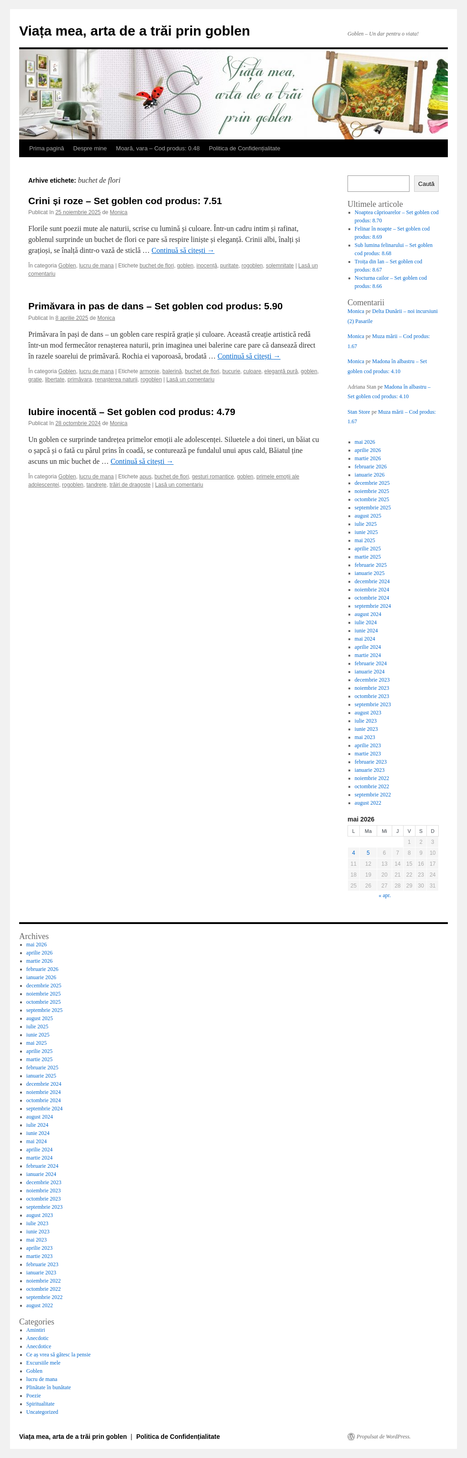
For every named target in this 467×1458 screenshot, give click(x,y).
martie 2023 (368, 753)
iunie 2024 (366, 630)
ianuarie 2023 (370, 770)
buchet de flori (157, 265)
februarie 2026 (371, 466)
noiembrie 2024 (372, 589)
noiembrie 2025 (372, 491)
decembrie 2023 (372, 680)
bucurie (231, 371)
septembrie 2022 (373, 794)
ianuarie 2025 (370, 573)
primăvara (79, 379)
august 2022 (368, 803)
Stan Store (359, 412)
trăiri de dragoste (129, 485)
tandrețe (96, 485)
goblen (185, 265)
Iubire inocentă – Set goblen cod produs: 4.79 (131, 411)
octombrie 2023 (372, 696)
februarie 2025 (371, 565)
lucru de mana (96, 265)
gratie (35, 379)
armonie (149, 371)
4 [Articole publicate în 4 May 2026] (353, 853)
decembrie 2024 (372, 581)
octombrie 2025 (372, 499)
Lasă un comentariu (190, 379)
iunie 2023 (366, 729)
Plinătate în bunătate (48, 1387)
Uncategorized (42, 1412)
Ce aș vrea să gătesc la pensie (58, 1354)
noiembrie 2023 (372, 688)
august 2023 (368, 712)
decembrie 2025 (372, 483)
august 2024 (368, 614)
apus (145, 476)
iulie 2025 (366, 524)
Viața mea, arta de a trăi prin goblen (134, 30)
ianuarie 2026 (370, 475)
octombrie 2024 (372, 598)
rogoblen (252, 265)
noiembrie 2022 (372, 778)
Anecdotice (39, 1346)
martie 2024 (368, 655)
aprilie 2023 (368, 745)
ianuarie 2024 (370, 671)
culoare (252, 371)
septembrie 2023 (373, 704)
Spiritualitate (40, 1404)
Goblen (67, 265)
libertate (55, 379)
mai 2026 (365, 442)
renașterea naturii (116, 379)
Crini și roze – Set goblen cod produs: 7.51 (125, 200)
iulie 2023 (366, 721)
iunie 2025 (366, 532)
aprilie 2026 (368, 450)
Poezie (33, 1395)
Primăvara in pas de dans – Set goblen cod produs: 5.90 (155, 306)
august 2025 (368, 516)
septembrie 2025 (373, 507)
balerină (172, 371)
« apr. (385, 895)
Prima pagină (46, 148)
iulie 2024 (366, 622)
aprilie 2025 (368, 548)
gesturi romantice (213, 476)
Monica (119, 212)
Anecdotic (37, 1338)
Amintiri (35, 1330)
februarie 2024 (371, 663)
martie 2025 (368, 557)
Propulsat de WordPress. (384, 1436)
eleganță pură (281, 371)
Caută (426, 183)
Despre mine (90, 148)
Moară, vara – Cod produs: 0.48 (158, 148)
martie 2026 (368, 458)
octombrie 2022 (372, 786)
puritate (229, 265)
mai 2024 (365, 639)
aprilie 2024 (368, 647)
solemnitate (280, 265)
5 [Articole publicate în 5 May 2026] (368, 853)
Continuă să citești (182, 250)
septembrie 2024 (373, 606)
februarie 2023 (371, 762)
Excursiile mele (43, 1363)
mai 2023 (365, 737)
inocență (207, 265)
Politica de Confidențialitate (244, 148)
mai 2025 (365, 540)
